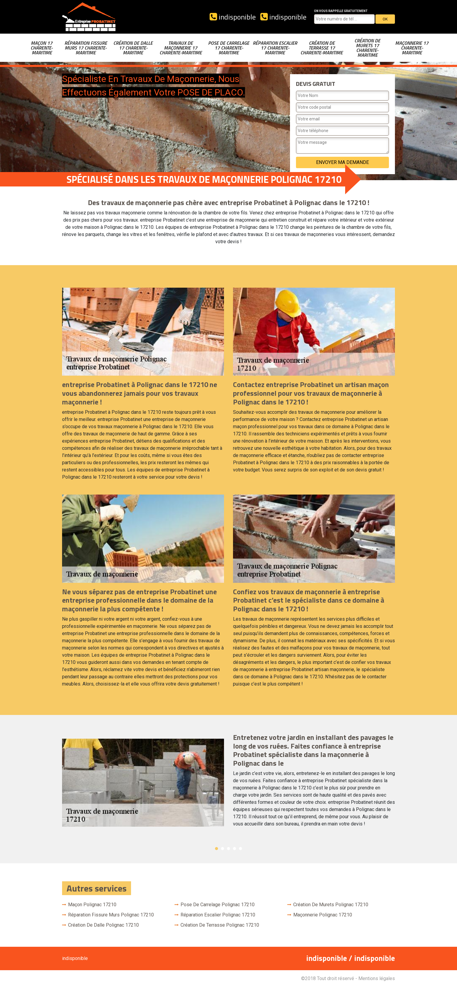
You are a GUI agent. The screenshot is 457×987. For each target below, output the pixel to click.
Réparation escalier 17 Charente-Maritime (275, 47)
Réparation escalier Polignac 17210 (218, 915)
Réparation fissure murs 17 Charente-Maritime (85, 47)
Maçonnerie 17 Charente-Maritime (412, 47)
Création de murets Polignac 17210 (330, 904)
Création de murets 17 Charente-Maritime (367, 48)
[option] (228, 782)
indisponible (233, 16)
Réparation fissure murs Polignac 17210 (111, 915)
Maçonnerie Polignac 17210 (322, 915)
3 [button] (228, 848)
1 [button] (216, 848)
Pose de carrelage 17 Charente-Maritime (228, 47)
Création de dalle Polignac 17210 (103, 925)
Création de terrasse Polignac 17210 (220, 925)
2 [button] (222, 848)
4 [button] (234, 848)
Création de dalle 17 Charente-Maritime (133, 47)
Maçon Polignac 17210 (92, 904)
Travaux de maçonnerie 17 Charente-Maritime (181, 47)
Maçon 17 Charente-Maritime (42, 47)
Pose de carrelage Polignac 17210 (218, 904)
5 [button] (240, 848)
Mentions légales (376, 978)
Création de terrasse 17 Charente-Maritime (321, 47)
